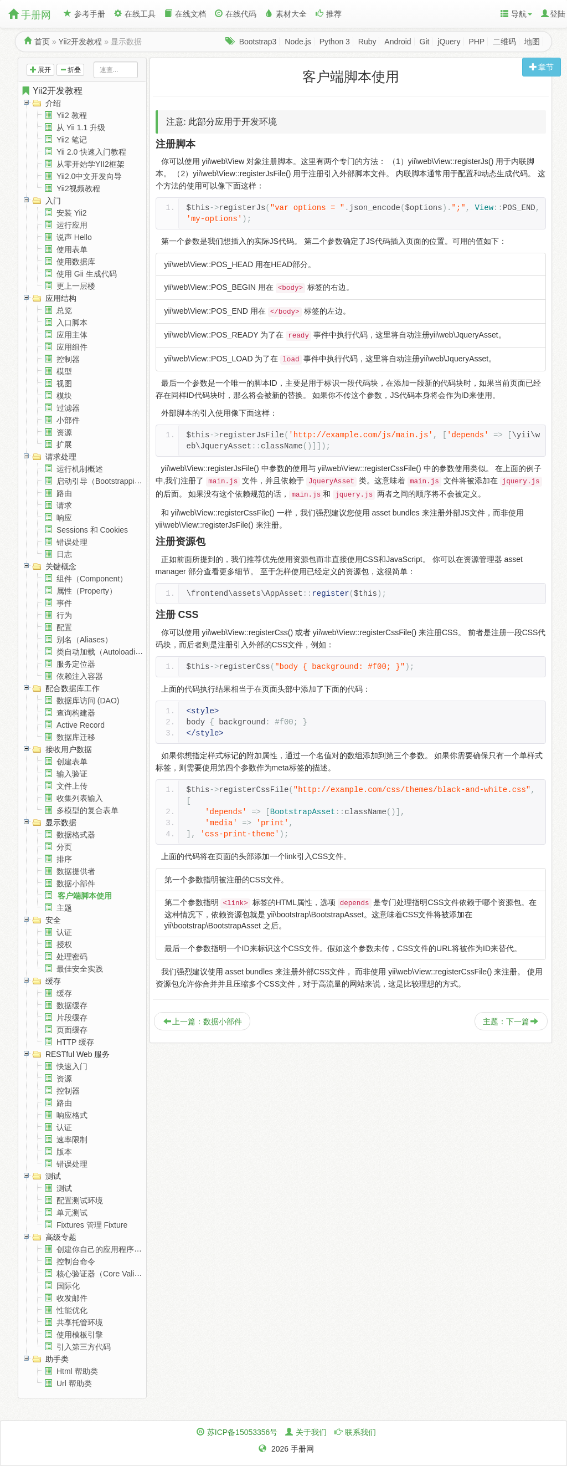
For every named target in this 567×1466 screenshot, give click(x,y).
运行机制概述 (79, 468)
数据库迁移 (75, 737)
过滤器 (68, 407)
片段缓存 (71, 1017)
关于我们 (311, 1432)
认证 (64, 932)
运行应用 (71, 225)
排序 (64, 859)
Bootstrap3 (258, 41)
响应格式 (71, 1115)
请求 (64, 505)
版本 (64, 1151)
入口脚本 (71, 322)
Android (397, 41)
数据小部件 (75, 883)
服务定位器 (75, 664)
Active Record (80, 725)
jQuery (448, 41)
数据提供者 (75, 871)
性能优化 (71, 1310)
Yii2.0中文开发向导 (89, 176)
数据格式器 (75, 834)
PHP (476, 41)
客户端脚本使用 (85, 895)
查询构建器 (75, 712)
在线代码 (235, 13)
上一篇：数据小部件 (202, 1021)
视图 (64, 383)
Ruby (367, 41)
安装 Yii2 (71, 212)
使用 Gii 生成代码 (86, 273)
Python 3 (334, 41)
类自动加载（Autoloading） (104, 651)
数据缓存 (71, 1005)
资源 (64, 432)
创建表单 (71, 761)
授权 (64, 944)
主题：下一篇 (510, 1021)
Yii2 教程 (71, 115)
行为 (64, 615)
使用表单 (71, 249)
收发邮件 (71, 1298)
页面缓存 (71, 1029)
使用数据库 (75, 261)
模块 (64, 395)
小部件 (68, 420)
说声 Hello (74, 237)
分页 (64, 846)
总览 (64, 310)
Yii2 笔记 (71, 139)
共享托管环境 (79, 1322)
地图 (532, 41)
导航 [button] (516, 13)
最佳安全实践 (79, 968)
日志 (64, 554)
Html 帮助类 (77, 1371)
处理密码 (71, 956)
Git (425, 41)
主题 (64, 907)
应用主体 (71, 334)
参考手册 (84, 13)
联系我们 (360, 1432)
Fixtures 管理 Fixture (91, 1224)
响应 (64, 517)
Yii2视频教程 (78, 188)
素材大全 (286, 13)
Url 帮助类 (74, 1383)
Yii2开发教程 (80, 41)
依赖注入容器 (79, 676)
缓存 (64, 993)
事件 (64, 603)
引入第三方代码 (83, 1346)
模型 (64, 371)
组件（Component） (91, 578)
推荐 (329, 13)
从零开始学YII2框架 (90, 164)
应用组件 (71, 347)
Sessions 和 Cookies (92, 529)
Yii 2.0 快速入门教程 (91, 151)
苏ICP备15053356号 (242, 1432)
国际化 (68, 1285)
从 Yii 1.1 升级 (80, 127)
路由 (64, 493)
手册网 (29, 15)
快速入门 (71, 1066)
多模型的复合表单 (87, 810)
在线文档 (185, 13)
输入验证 (71, 773)
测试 (64, 1188)
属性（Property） (86, 590)
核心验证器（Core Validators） (109, 1273)
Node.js (298, 41)
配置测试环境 (79, 1200)
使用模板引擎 (79, 1334)
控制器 (68, 359)
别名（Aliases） (84, 639)
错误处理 (71, 542)
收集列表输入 (79, 798)
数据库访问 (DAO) (88, 700)
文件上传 (71, 785)
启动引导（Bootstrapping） (103, 481)
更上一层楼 (75, 286)
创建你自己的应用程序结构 (103, 1249)
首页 (42, 41)
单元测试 (71, 1212)
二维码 (504, 41)
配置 (64, 627)
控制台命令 (75, 1261)
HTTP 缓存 (75, 1042)
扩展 (64, 444)
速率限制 (71, 1139)
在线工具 (135, 13)
